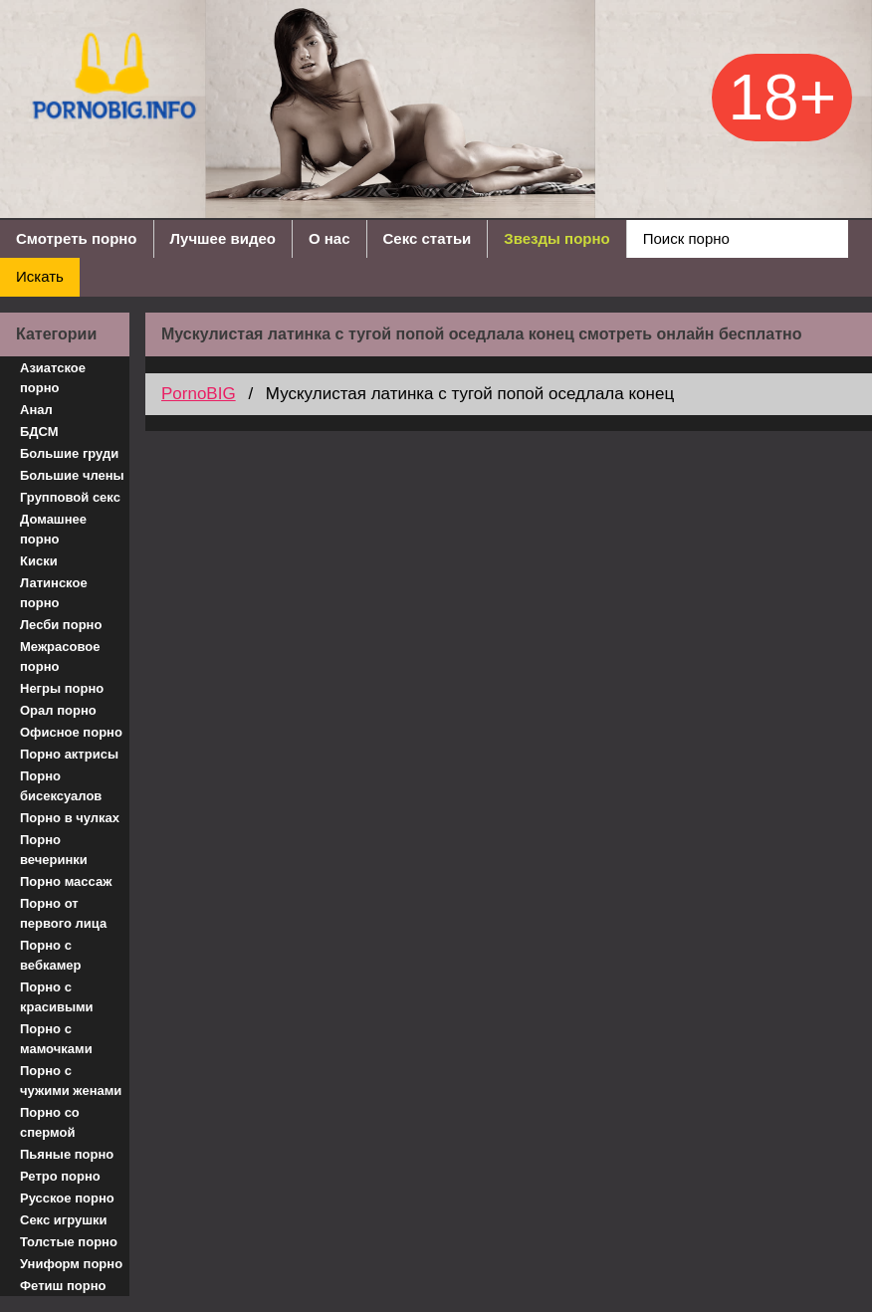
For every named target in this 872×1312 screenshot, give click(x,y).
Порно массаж (65, 881)
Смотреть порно (76, 238)
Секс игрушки (64, 1219)
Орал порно (58, 710)
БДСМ (39, 431)
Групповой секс (70, 497)
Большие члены (72, 475)
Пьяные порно (66, 1154)
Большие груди (69, 453)
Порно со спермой (50, 1122)
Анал (36, 409)
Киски (39, 560)
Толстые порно (68, 1241)
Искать (40, 276)
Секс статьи (427, 238)
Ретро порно (60, 1176)
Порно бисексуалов (61, 785)
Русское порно (67, 1198)
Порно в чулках (69, 817)
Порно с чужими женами (70, 1080)
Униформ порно (71, 1263)
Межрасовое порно (60, 656)
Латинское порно (54, 592)
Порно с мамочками (56, 1038)
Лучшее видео (223, 238)
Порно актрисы (69, 754)
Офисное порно (71, 732)
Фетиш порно (63, 1285)
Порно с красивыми (57, 997)
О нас (329, 238)
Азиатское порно (53, 377)
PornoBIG (198, 393)
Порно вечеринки (54, 849)
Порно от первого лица (63, 913)
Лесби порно (61, 624)
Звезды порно (556, 238)
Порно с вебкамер (50, 955)
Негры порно (62, 688)
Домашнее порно (53, 529)
